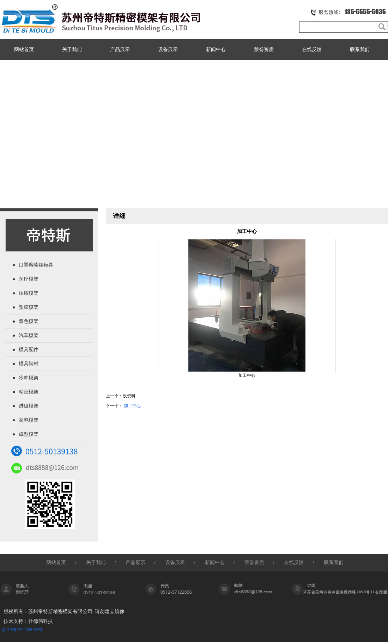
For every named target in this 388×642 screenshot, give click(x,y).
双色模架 (28, 321)
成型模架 (28, 434)
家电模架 (28, 420)
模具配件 (28, 349)
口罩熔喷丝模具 (36, 265)
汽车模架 (28, 335)
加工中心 (132, 405)
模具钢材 (28, 363)
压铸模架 (28, 293)
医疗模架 (28, 279)
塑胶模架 (28, 307)
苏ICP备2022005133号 (22, 629)
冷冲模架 (28, 377)
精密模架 (28, 392)
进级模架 (28, 406)
